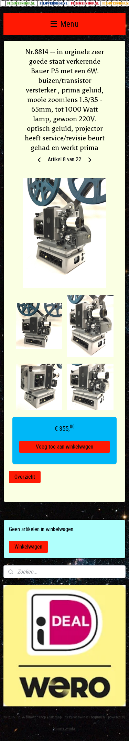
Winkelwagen (28, 546)
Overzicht (24, 477)
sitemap (55, 717)
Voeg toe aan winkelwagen (64, 446)
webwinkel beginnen (89, 717)
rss (67, 717)
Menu (65, 24)
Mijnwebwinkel (64, 728)
